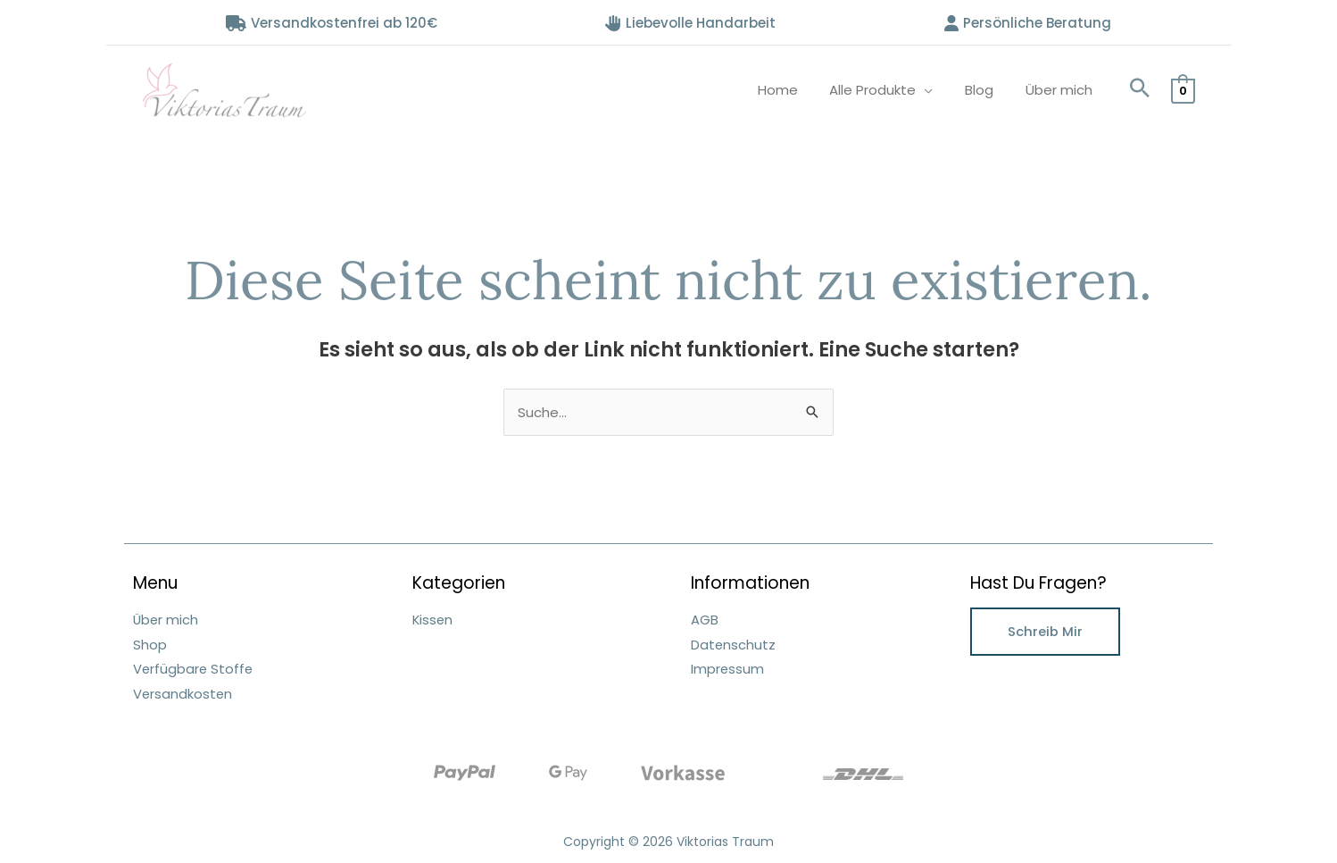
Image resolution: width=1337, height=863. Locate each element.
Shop (150, 643)
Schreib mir (1045, 631)
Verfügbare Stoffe (194, 667)
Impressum (728, 667)
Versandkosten (183, 692)
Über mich (1061, 89)
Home (796, 89)
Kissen (433, 619)
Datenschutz (733, 643)
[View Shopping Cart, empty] (1183, 89)
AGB (704, 619)
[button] (1139, 90)
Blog (987, 89)
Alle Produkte (886, 89)
